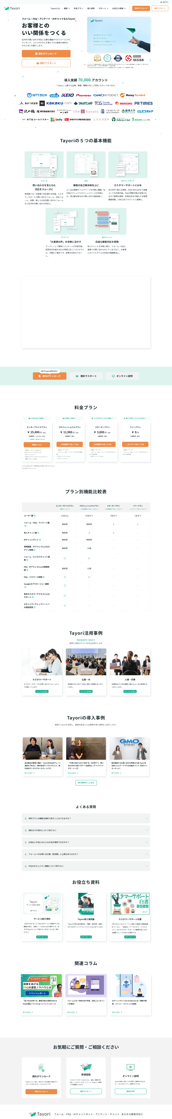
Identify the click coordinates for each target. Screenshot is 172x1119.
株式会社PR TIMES (85, 640)
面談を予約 (131, 1091)
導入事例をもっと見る (86, 782)
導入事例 (91, 8)
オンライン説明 (122, 376)
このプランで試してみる (135, 444)
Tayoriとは (55, 8)
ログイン (164, 2)
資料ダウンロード (141, 8)
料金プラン (78, 8)
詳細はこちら (37, 444)
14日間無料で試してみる (70, 444)
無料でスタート (160, 8)
